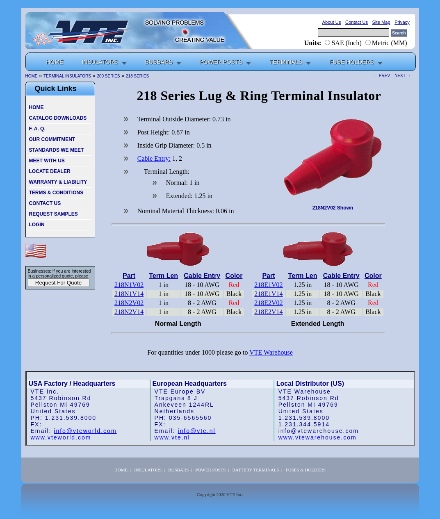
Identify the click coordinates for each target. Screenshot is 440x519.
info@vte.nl (196, 431)
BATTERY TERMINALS (255, 469)
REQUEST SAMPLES (53, 214)
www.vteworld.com (61, 437)
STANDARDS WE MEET (56, 150)
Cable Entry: (154, 158)
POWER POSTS (221, 62)
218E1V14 (268, 293)
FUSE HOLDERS (351, 62)
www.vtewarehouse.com (317, 437)
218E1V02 (268, 284)
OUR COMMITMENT (52, 139)
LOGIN (37, 225)
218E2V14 (268, 311)
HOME (36, 107)
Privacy (402, 22)
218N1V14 (129, 293)
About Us (331, 22)
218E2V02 (268, 302)
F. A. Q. (37, 129)
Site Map (381, 22)
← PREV (383, 76)
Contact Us (356, 22)
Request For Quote (58, 283)
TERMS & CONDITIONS (56, 193)
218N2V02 (129, 302)
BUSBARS (159, 62)
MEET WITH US (47, 161)
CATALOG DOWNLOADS (58, 118)
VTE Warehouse (271, 352)
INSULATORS (100, 62)
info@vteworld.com (85, 431)
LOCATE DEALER (50, 171)
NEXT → (401, 76)
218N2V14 (129, 311)
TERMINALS (285, 62)
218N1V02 (129, 284)
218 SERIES (137, 76)
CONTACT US (45, 203)
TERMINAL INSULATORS (67, 76)
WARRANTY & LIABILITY (58, 182)
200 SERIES (108, 76)
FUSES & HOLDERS (305, 469)
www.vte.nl (172, 437)
